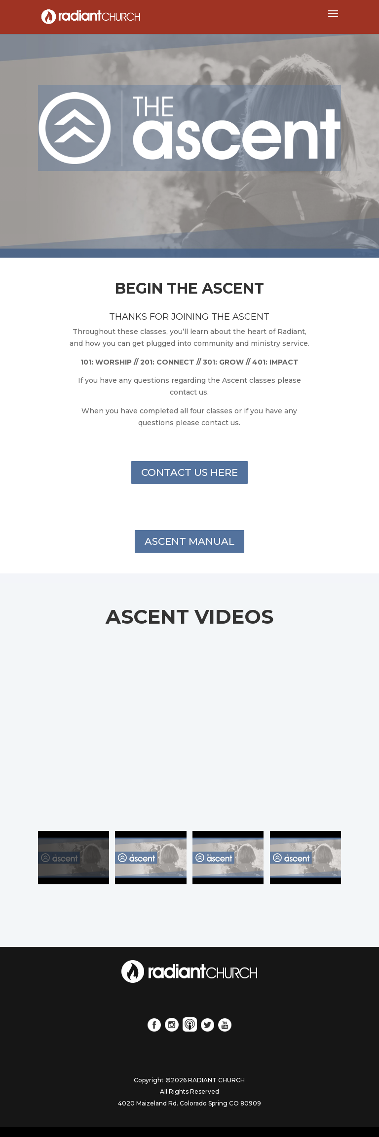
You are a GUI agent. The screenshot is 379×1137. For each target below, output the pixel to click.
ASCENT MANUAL (189, 541)
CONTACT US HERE (189, 472)
